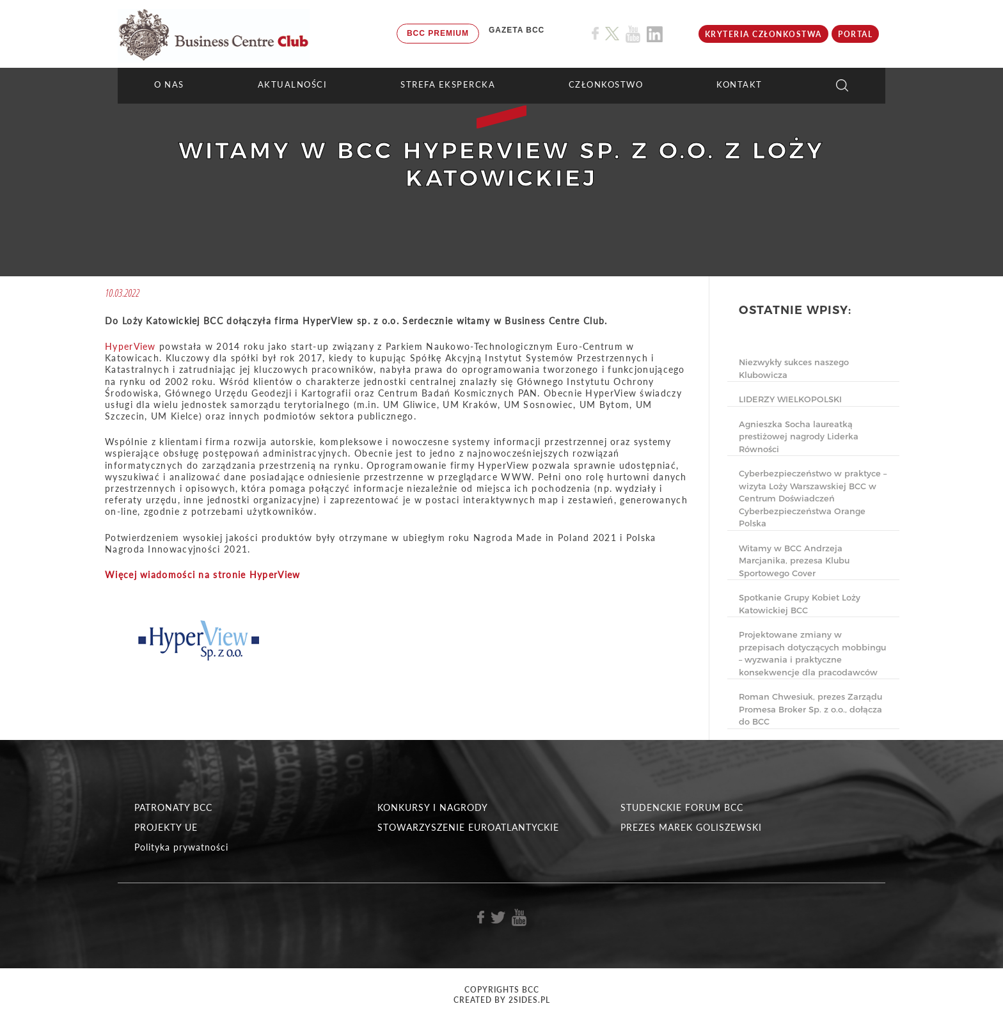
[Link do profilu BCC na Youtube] (633, 34)
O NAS (169, 84)
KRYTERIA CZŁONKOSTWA (763, 34)
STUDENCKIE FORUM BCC (681, 807)
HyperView (130, 346)
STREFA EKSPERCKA (447, 84)
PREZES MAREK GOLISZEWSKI (691, 827)
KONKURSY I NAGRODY (432, 807)
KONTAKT (739, 84)
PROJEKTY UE (166, 827)
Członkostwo (606, 84)
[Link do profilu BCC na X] (612, 34)
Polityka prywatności (181, 847)
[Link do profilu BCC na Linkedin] (655, 34)
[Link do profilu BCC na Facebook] (595, 33)
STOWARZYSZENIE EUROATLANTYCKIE (468, 827)
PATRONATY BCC (173, 807)
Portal (855, 34)
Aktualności (293, 84)
